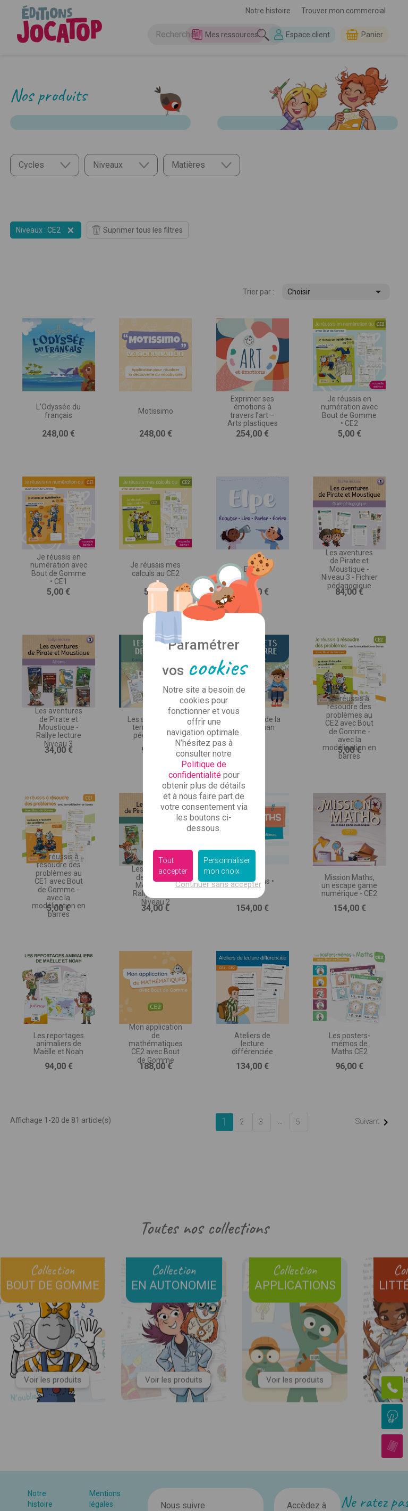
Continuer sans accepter (218, 884)
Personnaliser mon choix (226, 865)
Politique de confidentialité (197, 769)
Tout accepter (173, 865)
